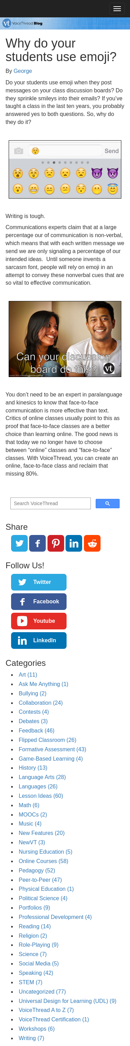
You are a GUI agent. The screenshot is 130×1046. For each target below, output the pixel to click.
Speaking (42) (36, 973)
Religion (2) (33, 936)
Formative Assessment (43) (52, 749)
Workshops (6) (37, 1029)
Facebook (46, 601)
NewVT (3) (32, 842)
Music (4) (30, 824)
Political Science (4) (43, 898)
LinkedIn (44, 640)
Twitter (42, 582)
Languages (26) (38, 786)
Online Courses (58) (43, 861)
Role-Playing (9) (39, 945)
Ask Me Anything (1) (43, 684)
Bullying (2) (32, 693)
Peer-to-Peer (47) (40, 880)
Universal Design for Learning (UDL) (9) (67, 1001)
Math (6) (29, 805)
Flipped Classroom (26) (47, 740)
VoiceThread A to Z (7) (46, 1010)
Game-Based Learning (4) (51, 759)
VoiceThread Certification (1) (54, 1019)
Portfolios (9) (34, 908)
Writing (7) (31, 1038)
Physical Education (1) (46, 889)
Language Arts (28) (42, 777)
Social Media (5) (39, 963)
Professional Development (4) (55, 917)
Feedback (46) (36, 731)
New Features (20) (42, 833)
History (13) (33, 768)
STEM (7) (30, 982)
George (23, 71)
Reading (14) (35, 926)
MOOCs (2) (33, 815)
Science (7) (33, 954)
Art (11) (28, 675)
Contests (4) (34, 712)
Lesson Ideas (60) (41, 796)
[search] (50, 504)
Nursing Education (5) (45, 852)
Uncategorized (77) (42, 992)
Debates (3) (33, 721)
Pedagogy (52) (37, 870)
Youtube (44, 621)
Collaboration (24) (41, 703)
